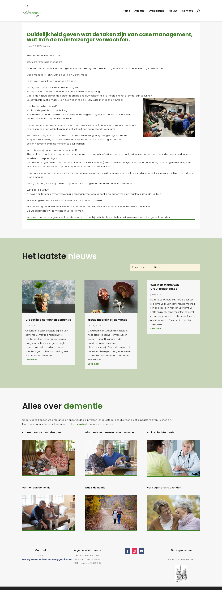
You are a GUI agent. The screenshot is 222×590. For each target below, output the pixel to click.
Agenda (139, 11)
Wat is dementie (95, 487)
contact (82, 424)
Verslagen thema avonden (164, 487)
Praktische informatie (160, 432)
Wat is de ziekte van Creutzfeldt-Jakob (164, 287)
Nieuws (173, 11)
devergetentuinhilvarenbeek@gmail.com (47, 559)
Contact (187, 11)
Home (126, 11)
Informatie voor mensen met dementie (109, 432)
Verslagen (44, 46)
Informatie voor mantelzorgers (42, 432)
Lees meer (31, 359)
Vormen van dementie (36, 487)
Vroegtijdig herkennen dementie (48, 320)
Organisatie (156, 11)
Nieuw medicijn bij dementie (107, 320)
